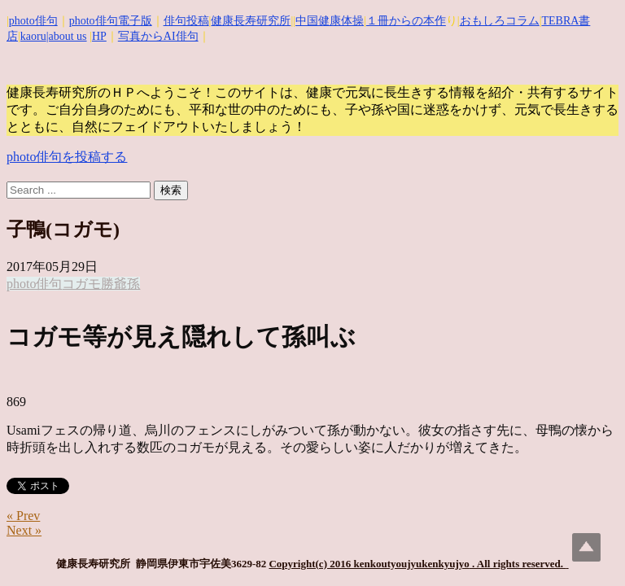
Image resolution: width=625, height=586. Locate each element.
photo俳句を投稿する (67, 157)
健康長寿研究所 (251, 21)
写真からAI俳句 (158, 36)
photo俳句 (33, 21)
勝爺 (114, 284)
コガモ (81, 284)
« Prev (23, 516)
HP (99, 36)
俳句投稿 (186, 21)
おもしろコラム (500, 21)
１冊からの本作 (406, 21)
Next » (24, 530)
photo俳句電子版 (110, 21)
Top (586, 547)
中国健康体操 (329, 21)
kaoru (33, 36)
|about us (66, 36)
